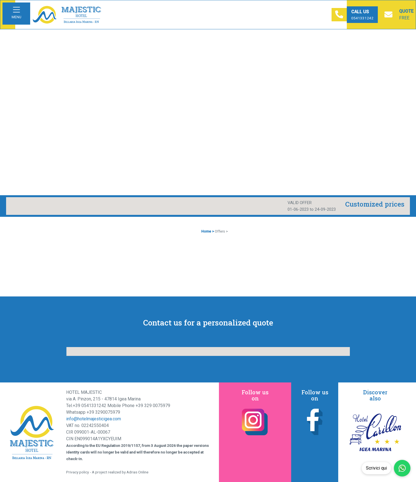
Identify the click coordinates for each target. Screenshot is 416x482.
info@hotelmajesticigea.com (93, 418)
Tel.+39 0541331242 (86, 405)
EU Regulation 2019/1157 (118, 445)
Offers (220, 231)
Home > (207, 231)
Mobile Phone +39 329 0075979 (138, 405)
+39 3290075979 (103, 412)
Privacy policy (77, 472)
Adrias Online (137, 472)
